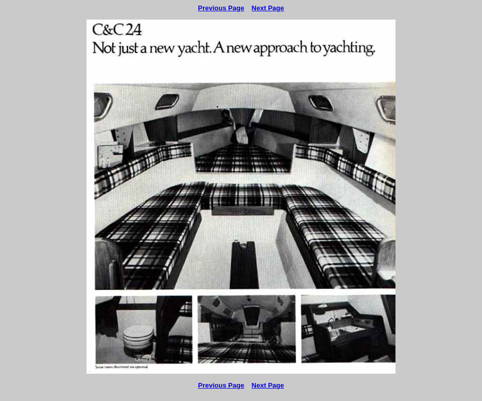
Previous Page (221, 8)
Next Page (268, 8)
